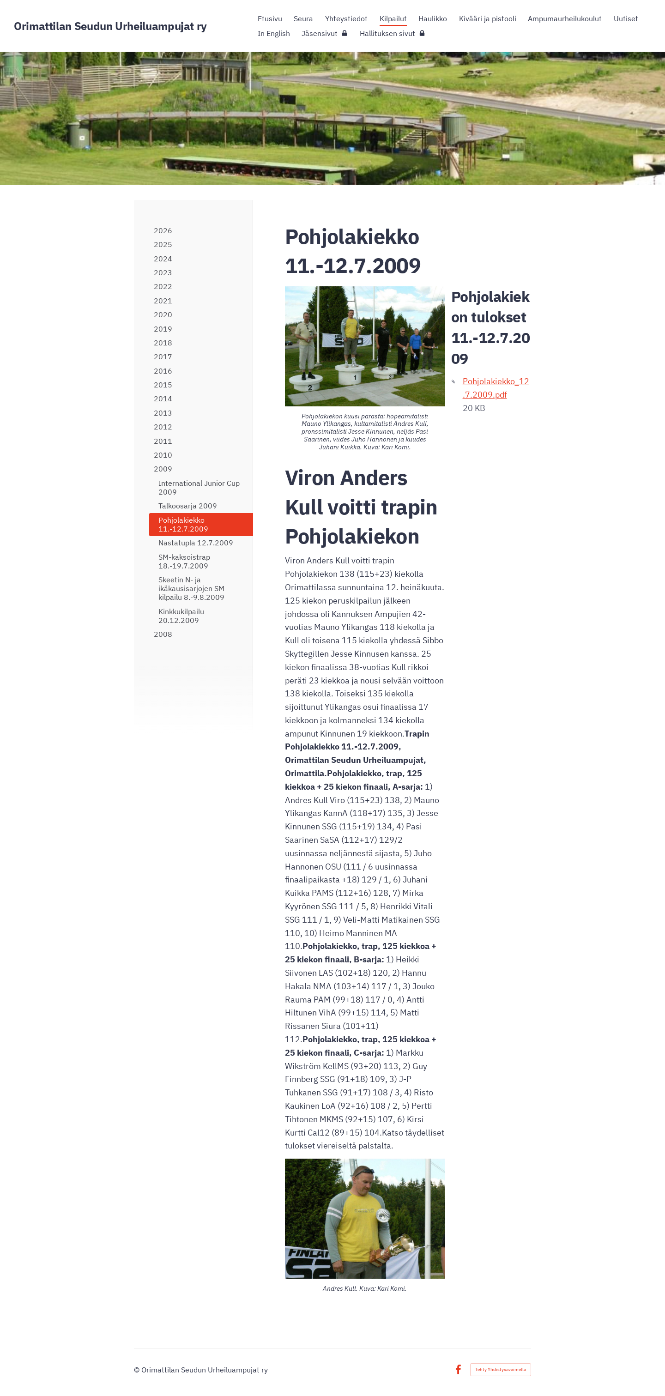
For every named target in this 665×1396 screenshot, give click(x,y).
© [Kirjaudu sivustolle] (137, 1369)
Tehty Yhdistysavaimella (500, 1369)
